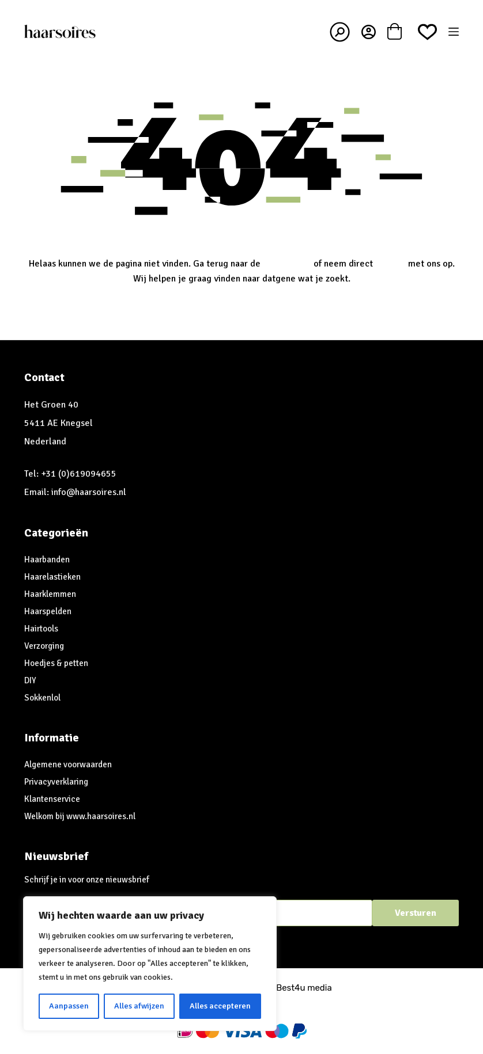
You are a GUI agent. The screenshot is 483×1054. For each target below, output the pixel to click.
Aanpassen (69, 1006)
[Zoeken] (340, 32)
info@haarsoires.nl (88, 492)
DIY (30, 680)
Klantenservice (52, 799)
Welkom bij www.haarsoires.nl (79, 816)
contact (390, 263)
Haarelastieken (52, 577)
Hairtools (41, 628)
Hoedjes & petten (56, 663)
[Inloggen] (368, 32)
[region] (150, 963)
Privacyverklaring (56, 782)
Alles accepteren (220, 1006)
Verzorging (44, 646)
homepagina (287, 263)
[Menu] (453, 31)
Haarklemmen (50, 594)
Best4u (290, 988)
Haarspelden (47, 611)
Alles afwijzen (139, 1006)
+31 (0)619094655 (78, 474)
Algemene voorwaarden (68, 764)
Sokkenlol (42, 697)
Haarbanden (47, 559)
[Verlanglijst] (427, 31)
